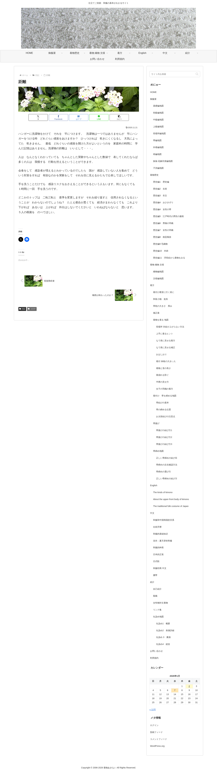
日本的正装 (158, 554)
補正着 (156, 313)
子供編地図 (158, 168)
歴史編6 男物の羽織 (163, 223)
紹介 (152, 582)
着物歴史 (154, 175)
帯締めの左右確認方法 (166, 464)
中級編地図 (158, 119)
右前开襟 (157, 527)
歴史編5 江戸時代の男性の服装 (168, 216)
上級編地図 (158, 126)
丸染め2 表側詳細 (165, 630)
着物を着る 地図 (160, 320)
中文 (152, 513)
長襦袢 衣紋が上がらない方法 (170, 327)
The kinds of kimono (163, 492)
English (153, 485)
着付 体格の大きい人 (166, 361)
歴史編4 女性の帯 (162, 209)
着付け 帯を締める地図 (164, 395)
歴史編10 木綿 (160, 251)
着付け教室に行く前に (163, 292)
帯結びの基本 (162, 402)
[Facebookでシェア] (58, 117)
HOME (153, 92)
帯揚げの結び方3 (164, 444)
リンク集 (157, 609)
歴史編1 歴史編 (161, 182)
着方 (152, 285)
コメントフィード (158, 739)
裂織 (155, 596)
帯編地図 (157, 140)
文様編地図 (158, 278)
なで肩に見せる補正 (165, 347)
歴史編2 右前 (160, 189)
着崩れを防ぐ (162, 375)
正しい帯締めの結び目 (166, 458)
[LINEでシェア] (98, 117)
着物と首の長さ (163, 368)
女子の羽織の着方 (164, 389)
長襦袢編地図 (159, 133)
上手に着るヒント (164, 333)
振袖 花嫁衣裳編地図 (163, 161)
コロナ (32, 309)
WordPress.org (157, 746)
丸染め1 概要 (163, 623)
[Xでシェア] (38, 117)
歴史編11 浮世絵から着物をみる (169, 258)
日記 (22, 309)
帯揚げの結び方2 (164, 437)
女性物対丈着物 (160, 603)
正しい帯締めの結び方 (166, 478)
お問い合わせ (156, 651)
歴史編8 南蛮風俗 (162, 237)
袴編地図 (157, 154)
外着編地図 (158, 147)
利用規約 (154, 658)
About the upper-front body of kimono (171, 499)
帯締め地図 (158, 451)
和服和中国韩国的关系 (163, 520)
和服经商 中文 (159, 568)
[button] (119, 117)
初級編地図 (158, 113)
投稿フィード (156, 732)
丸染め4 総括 (163, 644)
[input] (174, 74)
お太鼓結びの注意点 (165, 416)
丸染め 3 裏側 (163, 637)
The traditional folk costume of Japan (171, 506)
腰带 (155, 575)
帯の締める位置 (163, 409)
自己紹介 (157, 589)
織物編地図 (158, 271)
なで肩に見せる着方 (165, 340)
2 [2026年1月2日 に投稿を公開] (189, 686)
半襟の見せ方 (163, 382)
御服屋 (153, 99)
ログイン (154, 725)
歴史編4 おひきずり (163, 202)
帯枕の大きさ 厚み (162, 306)
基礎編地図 (158, 106)
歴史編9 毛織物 (160, 244)
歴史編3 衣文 (160, 195)
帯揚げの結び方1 (164, 430)
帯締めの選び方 (163, 471)
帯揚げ (156, 423)
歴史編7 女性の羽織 (163, 230)
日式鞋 (156, 561)
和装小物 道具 (160, 299)
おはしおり (161, 354)
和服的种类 (158, 547)
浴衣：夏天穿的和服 (162, 541)
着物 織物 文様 (157, 264)
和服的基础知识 (160, 534)
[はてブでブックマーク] (78, 117)
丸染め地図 (158, 616)
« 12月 (152, 709)
